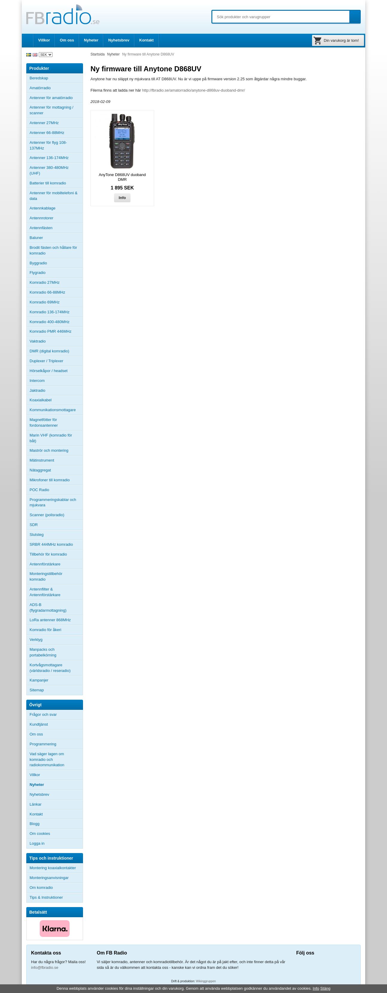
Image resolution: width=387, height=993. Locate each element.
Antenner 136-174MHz (56, 157)
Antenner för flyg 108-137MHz (48, 145)
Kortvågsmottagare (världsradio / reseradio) (50, 668)
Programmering (43, 744)
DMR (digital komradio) (49, 351)
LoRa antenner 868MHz (50, 620)
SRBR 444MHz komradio (51, 544)
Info (122, 197)
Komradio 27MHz (44, 282)
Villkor (44, 40)
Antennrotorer (41, 218)
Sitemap (37, 690)
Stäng (325, 988)
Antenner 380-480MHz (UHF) (56, 170)
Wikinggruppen (206, 981)
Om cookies (40, 833)
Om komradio (41, 887)
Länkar (36, 804)
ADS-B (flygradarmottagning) (48, 607)
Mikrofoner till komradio (50, 480)
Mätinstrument (42, 460)
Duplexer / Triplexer (46, 361)
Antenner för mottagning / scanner (51, 110)
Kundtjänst (39, 724)
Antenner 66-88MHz (56, 132)
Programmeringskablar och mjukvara (53, 502)
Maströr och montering (49, 450)
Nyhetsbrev (118, 40)
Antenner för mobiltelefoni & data (53, 196)
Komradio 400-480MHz (50, 322)
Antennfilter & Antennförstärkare (45, 592)
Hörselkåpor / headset (48, 370)
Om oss (67, 40)
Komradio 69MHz (44, 302)
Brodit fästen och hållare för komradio (53, 250)
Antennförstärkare (45, 564)
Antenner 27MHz (56, 123)
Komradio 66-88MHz (47, 292)
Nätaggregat (40, 470)
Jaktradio (37, 390)
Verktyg (36, 639)
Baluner (36, 237)
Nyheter (91, 40)
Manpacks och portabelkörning (43, 652)
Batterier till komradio (48, 183)
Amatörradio (56, 88)
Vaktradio (38, 341)
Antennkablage (43, 208)
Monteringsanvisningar (49, 877)
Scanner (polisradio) (47, 515)
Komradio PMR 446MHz (50, 331)
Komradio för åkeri (45, 629)
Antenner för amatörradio (56, 97)
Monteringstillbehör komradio (46, 576)
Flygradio (37, 272)
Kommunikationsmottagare (53, 410)
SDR (34, 524)
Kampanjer (39, 680)
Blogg (34, 823)
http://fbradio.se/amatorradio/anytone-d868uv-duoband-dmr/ (193, 90)
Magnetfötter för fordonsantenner (44, 422)
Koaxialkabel (41, 400)
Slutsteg (37, 534)
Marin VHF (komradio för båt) (51, 438)
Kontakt (146, 40)
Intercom (37, 380)
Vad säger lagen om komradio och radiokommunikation (47, 759)
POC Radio (39, 490)
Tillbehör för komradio (56, 554)
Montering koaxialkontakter (53, 868)
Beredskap (39, 78)
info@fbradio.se (44, 967)
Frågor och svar (43, 714)
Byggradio (38, 263)
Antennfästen (56, 228)
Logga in (37, 843)
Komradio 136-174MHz (50, 312)
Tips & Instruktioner (46, 897)
